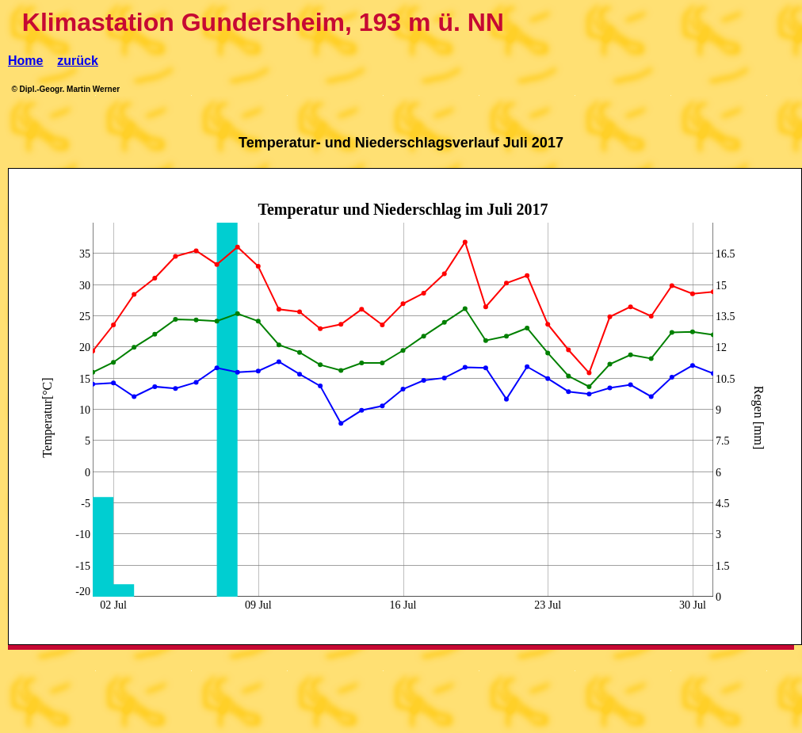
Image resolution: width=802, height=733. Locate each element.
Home (25, 60)
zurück (77, 60)
